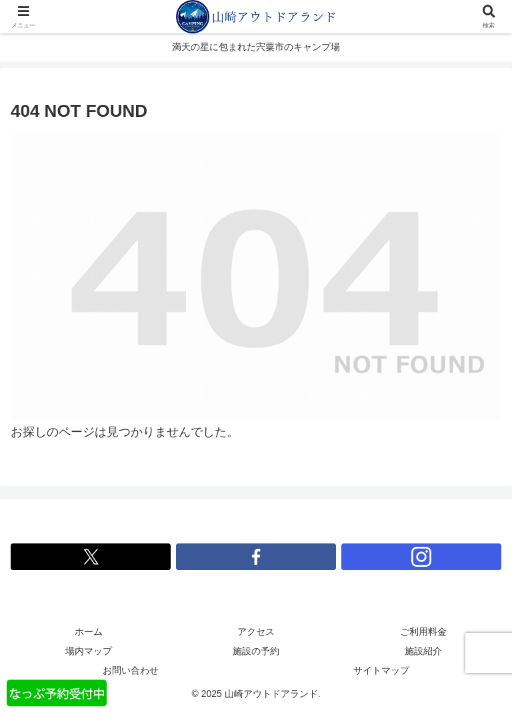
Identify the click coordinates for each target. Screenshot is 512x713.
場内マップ (88, 651)
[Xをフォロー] (91, 556)
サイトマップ (381, 670)
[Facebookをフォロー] (256, 556)
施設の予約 (256, 651)
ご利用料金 (423, 631)
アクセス (256, 631)
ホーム (89, 631)
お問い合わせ (131, 670)
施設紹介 (423, 651)
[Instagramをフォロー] (421, 556)
